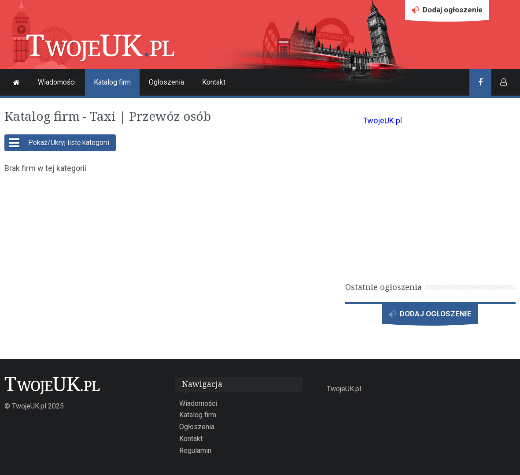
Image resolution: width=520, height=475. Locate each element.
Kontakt (213, 82)
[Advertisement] (169, 245)
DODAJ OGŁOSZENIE (430, 316)
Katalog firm (112, 82)
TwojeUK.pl (382, 120)
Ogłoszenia (166, 82)
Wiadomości (57, 82)
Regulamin (195, 450)
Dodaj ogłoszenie (447, 12)
